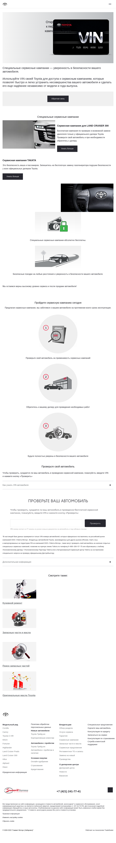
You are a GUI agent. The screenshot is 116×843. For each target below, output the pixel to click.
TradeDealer (109, 830)
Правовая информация (11, 814)
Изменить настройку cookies (13, 817)
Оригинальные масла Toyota (19, 695)
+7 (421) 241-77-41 (69, 791)
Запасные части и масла (17, 632)
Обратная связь (58, 99)
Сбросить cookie (8, 821)
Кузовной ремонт (12, 603)
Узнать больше (67, 149)
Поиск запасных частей (16, 666)
